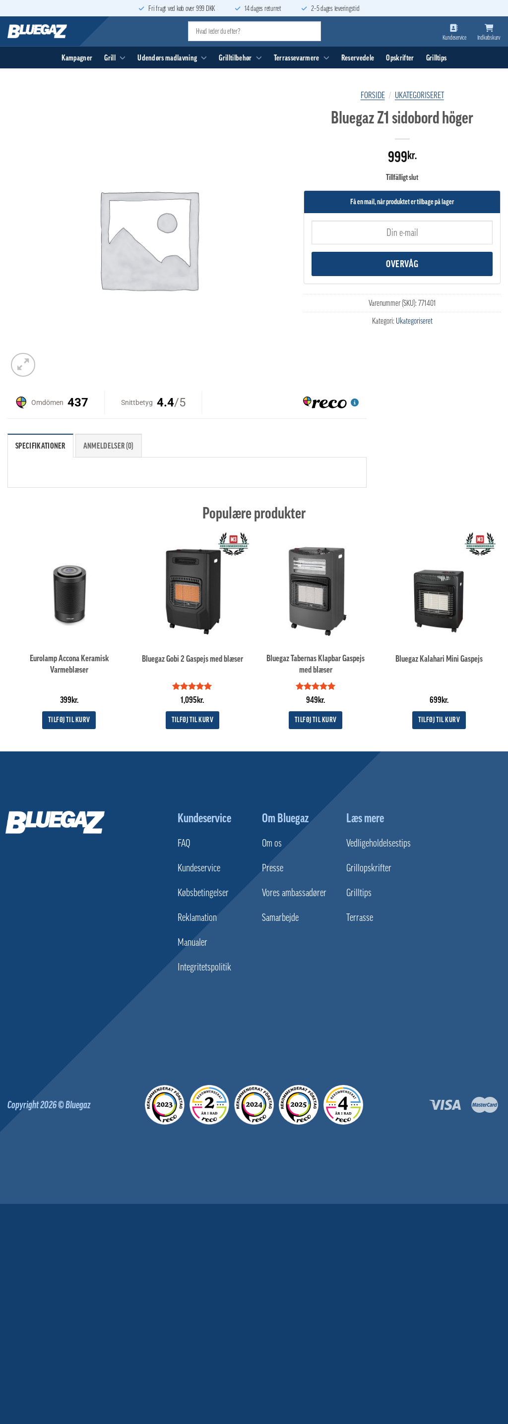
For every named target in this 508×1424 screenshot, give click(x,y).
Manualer (192, 942)
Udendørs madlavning (172, 57)
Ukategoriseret (419, 95)
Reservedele (358, 57)
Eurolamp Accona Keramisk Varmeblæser (69, 664)
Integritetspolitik (204, 967)
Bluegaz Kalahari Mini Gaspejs (439, 659)
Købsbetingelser (203, 892)
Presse (272, 867)
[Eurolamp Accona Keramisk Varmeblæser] (69, 588)
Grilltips (436, 57)
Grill (115, 57)
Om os (272, 843)
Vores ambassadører (294, 892)
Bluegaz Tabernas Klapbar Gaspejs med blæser (315, 664)
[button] (23, 365)
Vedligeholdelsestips (378, 843)
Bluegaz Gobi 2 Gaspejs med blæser (192, 659)
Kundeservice (204, 818)
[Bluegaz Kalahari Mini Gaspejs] (439, 588)
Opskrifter (400, 57)
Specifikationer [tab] (40, 445)
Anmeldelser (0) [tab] (108, 445)
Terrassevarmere (301, 57)
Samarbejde (280, 917)
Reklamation (197, 917)
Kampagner (77, 57)
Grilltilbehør (240, 57)
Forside (373, 95)
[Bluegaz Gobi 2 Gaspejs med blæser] (192, 588)
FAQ (184, 843)
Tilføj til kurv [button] (69, 720)
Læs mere (365, 818)
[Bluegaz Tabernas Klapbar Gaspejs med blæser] (316, 588)
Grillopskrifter (368, 867)
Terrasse (359, 917)
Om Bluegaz (285, 818)
